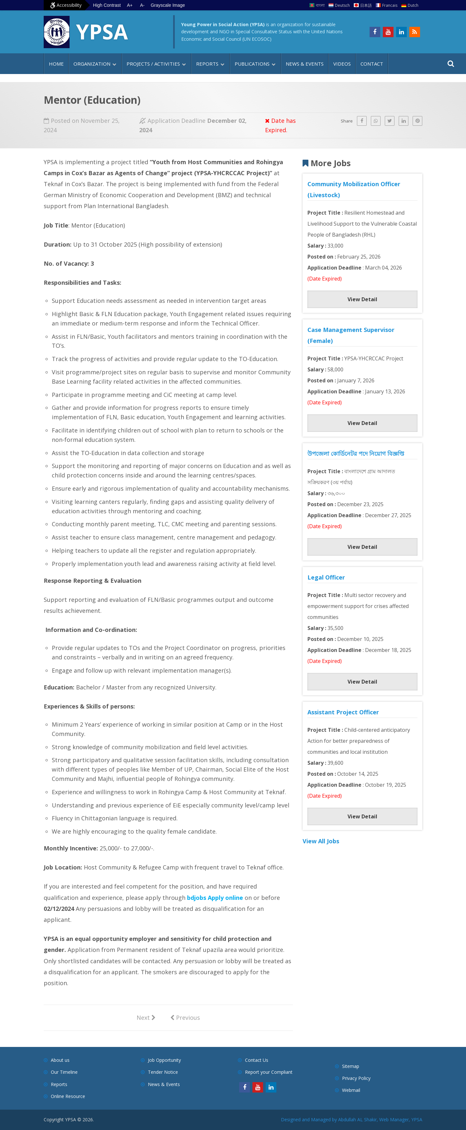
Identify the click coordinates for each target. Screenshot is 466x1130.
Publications (252, 63)
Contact (372, 63)
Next (146, 1017)
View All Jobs (321, 841)
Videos (342, 63)
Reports (207, 63)
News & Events (305, 63)
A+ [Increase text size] (130, 5)
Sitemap (350, 1066)
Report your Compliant (269, 1072)
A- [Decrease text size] (143, 5)
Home (56, 63)
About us (60, 1060)
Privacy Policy (356, 1078)
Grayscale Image (169, 5)
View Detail (362, 299)
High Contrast (107, 5)
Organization (91, 63)
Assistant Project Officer (343, 712)
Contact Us (256, 1060)
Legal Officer (326, 577)
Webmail (351, 1090)
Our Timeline (64, 1072)
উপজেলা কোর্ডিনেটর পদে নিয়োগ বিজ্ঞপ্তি (355, 453)
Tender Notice (163, 1072)
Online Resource (68, 1096)
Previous (185, 1017)
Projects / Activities (153, 63)
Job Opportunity (164, 1060)
